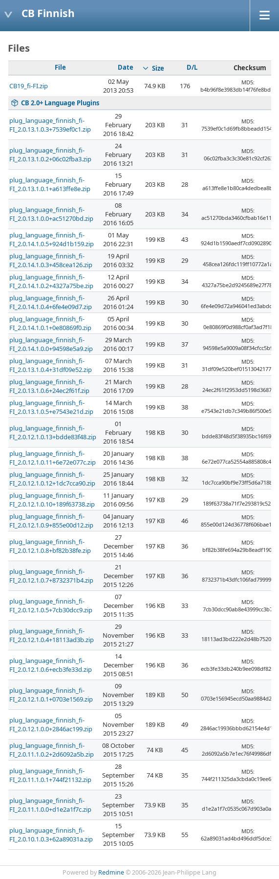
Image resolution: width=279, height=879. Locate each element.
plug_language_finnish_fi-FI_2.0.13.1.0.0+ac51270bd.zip (51, 214)
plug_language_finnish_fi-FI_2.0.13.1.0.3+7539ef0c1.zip (50, 125)
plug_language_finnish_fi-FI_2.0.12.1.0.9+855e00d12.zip (51, 520)
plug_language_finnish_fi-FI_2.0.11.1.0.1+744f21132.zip (50, 775)
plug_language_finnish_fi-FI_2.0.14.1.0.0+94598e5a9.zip (51, 344)
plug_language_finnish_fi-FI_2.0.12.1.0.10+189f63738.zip (52, 499)
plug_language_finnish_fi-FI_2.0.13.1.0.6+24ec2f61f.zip (49, 386)
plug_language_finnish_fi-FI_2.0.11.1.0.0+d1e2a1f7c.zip (50, 805)
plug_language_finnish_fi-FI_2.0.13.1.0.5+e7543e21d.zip (51, 407)
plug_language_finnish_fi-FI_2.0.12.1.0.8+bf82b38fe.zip (50, 546)
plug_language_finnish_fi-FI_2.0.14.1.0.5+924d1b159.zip (51, 239)
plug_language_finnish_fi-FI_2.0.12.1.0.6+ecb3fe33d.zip (50, 665)
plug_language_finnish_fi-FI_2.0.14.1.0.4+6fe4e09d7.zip (50, 302)
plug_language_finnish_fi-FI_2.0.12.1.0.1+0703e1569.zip (51, 694)
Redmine (111, 872)
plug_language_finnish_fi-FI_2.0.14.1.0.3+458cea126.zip (50, 260)
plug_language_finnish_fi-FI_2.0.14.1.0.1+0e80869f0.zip (50, 323)
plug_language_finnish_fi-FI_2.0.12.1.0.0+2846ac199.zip (50, 724)
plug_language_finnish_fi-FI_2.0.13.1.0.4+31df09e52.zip (50, 365)
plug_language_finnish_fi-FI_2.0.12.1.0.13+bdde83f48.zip (52, 432)
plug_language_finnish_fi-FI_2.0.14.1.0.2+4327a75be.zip (51, 281)
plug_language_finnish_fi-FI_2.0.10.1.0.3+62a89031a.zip (51, 834)
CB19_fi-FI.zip (28, 85)
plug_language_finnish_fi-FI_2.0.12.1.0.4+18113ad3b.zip (51, 635)
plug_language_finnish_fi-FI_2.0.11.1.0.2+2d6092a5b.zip (51, 750)
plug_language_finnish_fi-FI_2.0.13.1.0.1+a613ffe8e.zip (49, 184)
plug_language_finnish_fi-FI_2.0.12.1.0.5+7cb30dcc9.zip (50, 605)
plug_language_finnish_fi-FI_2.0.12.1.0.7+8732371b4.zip (51, 576)
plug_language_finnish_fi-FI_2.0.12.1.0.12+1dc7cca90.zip (52, 479)
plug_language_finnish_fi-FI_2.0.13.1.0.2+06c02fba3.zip (50, 154)
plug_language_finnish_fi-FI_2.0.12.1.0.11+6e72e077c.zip (52, 458)
